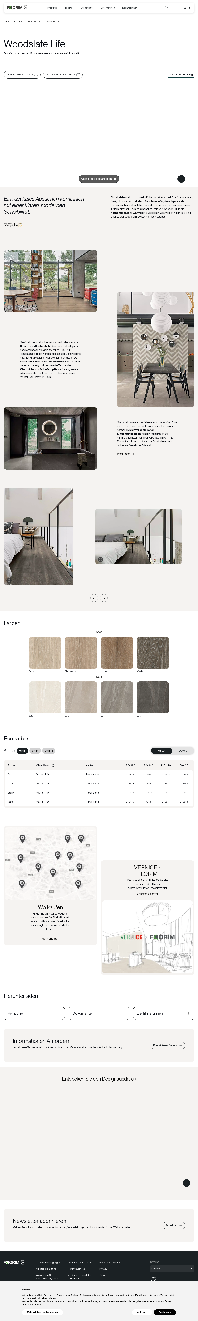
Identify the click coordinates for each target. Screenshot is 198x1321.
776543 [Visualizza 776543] (166, 792)
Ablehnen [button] (142, 1312)
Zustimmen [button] (165, 1312)
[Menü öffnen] (174, 8)
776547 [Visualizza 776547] (184, 792)
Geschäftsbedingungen (48, 1262)
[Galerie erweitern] (9, 580)
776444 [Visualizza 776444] (130, 783)
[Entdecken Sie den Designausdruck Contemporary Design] (99, 1143)
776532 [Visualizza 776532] (166, 774)
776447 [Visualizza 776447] (130, 792)
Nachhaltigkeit (129, 7)
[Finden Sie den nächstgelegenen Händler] (50, 939)
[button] (94, 598)
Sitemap (103, 1281)
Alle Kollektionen (34, 21)
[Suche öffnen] (166, 8)
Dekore (183, 750)
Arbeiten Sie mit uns (46, 1269)
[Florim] (16, 7)
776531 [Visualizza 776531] (147, 802)
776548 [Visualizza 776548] (184, 802)
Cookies (103, 1275)
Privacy (103, 1269)
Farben (162, 750)
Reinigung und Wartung (80, 1262)
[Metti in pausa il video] (181, 179)
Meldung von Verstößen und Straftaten (80, 1277)
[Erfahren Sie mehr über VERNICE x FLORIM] (148, 894)
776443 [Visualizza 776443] (130, 774)
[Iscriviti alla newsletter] (174, 1225)
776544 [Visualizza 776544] (166, 802)
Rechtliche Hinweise (109, 1262)
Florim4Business (76, 1269)
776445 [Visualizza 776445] (130, 802)
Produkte (52, 7)
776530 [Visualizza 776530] (148, 792)
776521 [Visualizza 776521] (147, 783)
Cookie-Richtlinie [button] (34, 1298)
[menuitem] (52, 7)
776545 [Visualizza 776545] (184, 774)
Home (6, 21)
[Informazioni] (53, 765)
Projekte (68, 7)
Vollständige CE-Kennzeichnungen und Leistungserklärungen (48, 1278)
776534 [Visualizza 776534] (166, 783)
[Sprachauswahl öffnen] (188, 8)
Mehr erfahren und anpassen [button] (42, 1312)
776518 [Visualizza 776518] (148, 774)
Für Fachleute (87, 7)
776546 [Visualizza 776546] (184, 783)
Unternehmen (108, 7)
